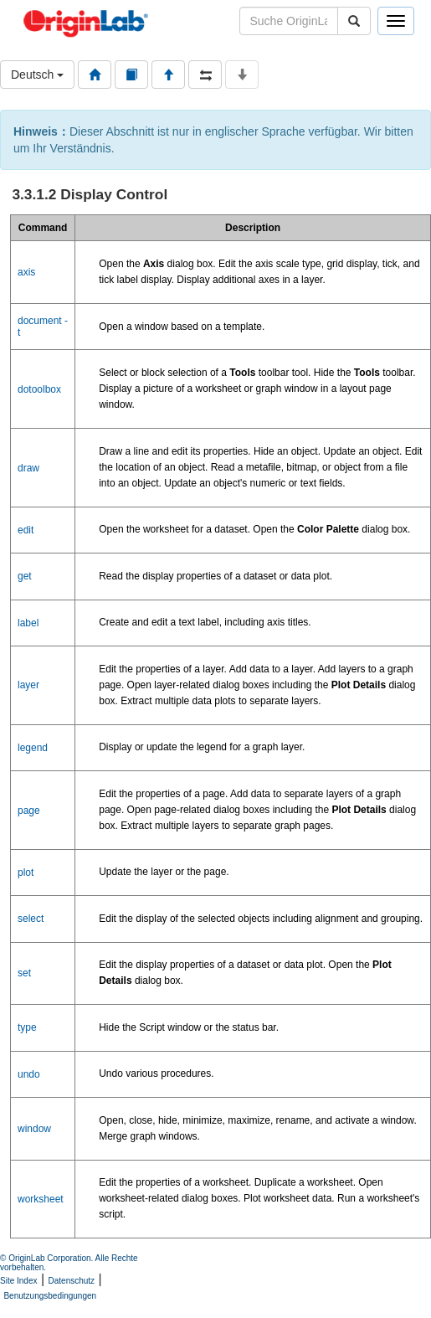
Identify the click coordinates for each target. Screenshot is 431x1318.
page (29, 810)
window (34, 1129)
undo (29, 1074)
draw (28, 468)
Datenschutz (72, 1280)
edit (25, 530)
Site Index (18, 1280)
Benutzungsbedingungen (49, 1295)
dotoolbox (39, 389)
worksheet (41, 1199)
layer (28, 685)
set (24, 973)
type (27, 1027)
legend (33, 748)
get (25, 576)
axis (26, 272)
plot (25, 872)
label (28, 623)
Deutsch (37, 74)
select (31, 918)
